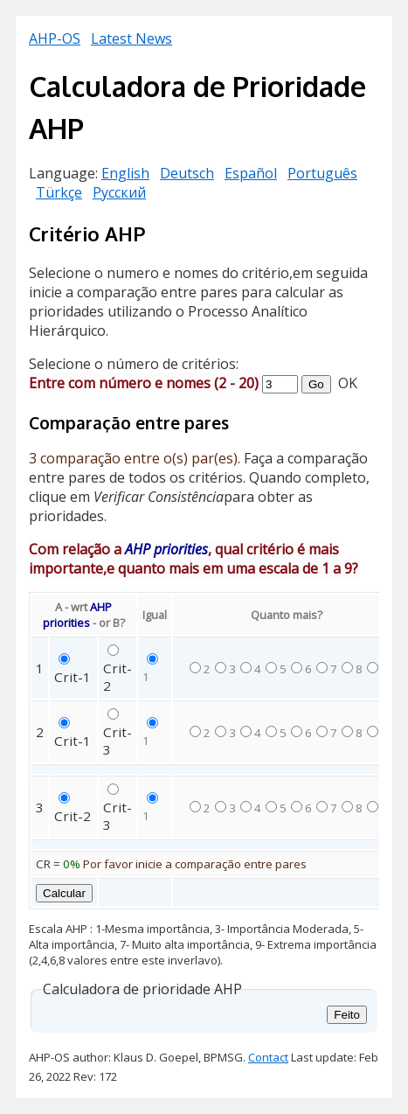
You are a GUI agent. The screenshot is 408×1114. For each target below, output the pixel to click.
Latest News (131, 38)
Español (251, 173)
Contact (268, 1057)
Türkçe (59, 192)
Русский (119, 192)
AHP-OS (54, 38)
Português (322, 173)
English (125, 173)
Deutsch (187, 173)
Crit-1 (72, 677)
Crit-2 (72, 816)
